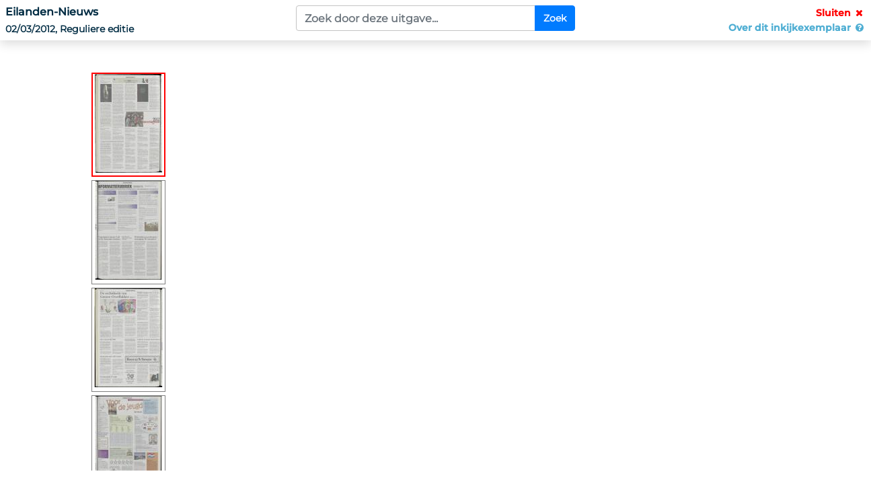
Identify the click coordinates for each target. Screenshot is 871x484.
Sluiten (841, 13)
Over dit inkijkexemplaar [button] (797, 28)
